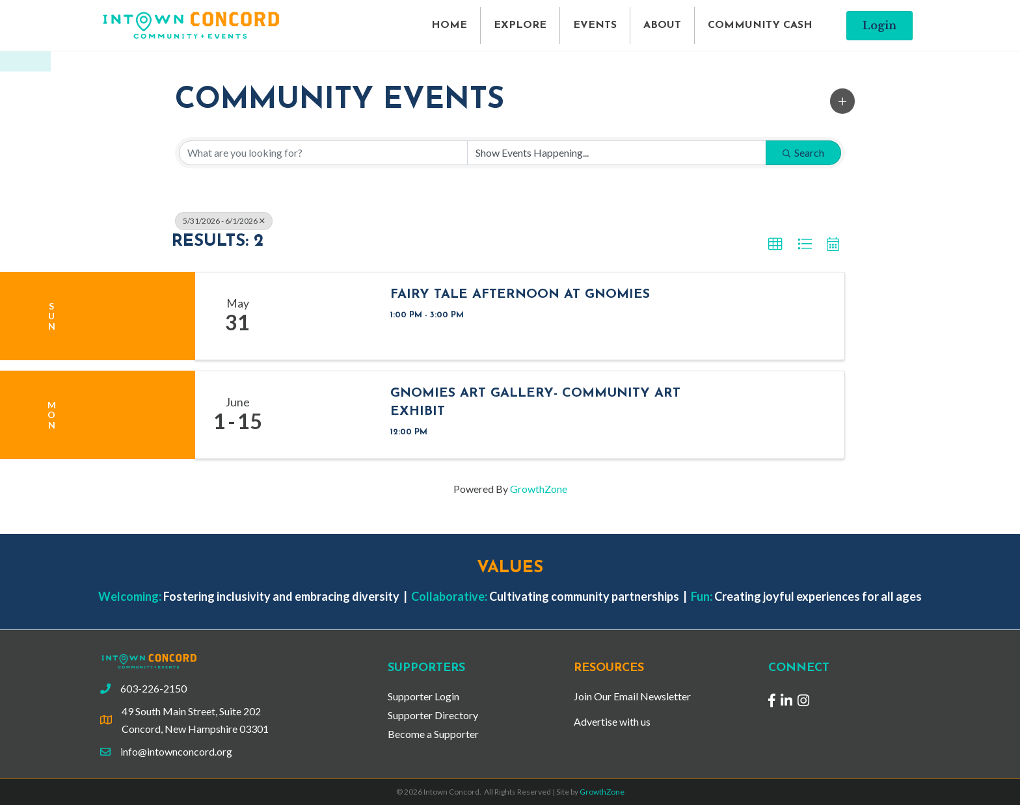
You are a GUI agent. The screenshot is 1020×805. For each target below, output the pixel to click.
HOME (449, 25)
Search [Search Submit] (803, 152)
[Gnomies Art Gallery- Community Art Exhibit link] (328, 415)
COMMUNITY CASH (760, 25)
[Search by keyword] (323, 152)
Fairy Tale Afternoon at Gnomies (520, 294)
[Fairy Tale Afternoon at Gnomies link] (328, 316)
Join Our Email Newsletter (632, 696)
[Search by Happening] (616, 152)
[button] (842, 100)
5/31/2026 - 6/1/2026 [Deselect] (224, 221)
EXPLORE (520, 25)
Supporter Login (423, 696)
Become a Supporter (433, 734)
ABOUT (662, 25)
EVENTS (595, 25)
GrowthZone (538, 488)
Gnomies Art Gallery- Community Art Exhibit (535, 402)
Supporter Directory (433, 715)
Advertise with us (612, 721)
